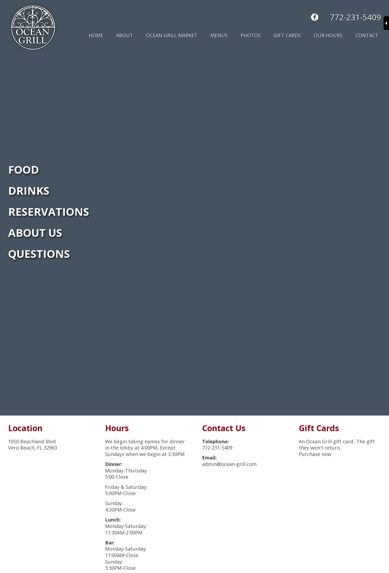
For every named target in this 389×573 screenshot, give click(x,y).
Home (96, 35)
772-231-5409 (355, 17)
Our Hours (328, 35)
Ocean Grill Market (171, 35)
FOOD (23, 169)
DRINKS (28, 190)
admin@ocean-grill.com (229, 464)
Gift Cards (287, 35)
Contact (367, 35)
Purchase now (315, 454)
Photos (251, 35)
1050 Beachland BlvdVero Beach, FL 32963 (32, 444)
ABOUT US (35, 232)
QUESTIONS (39, 253)
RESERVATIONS (48, 211)
